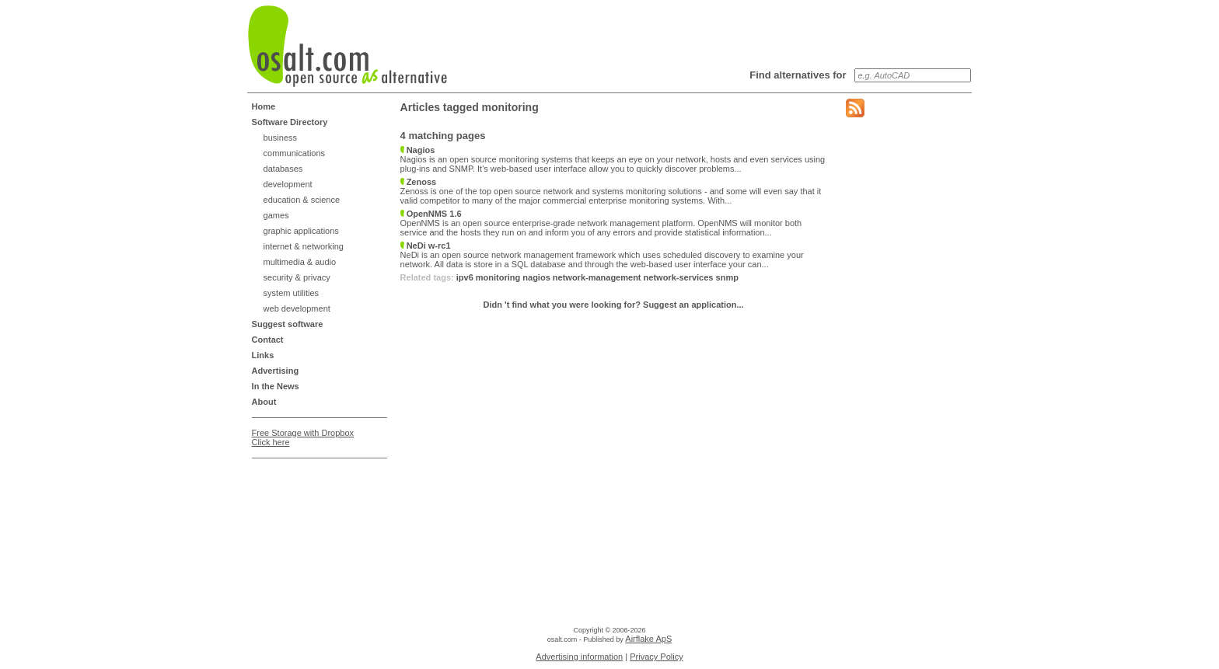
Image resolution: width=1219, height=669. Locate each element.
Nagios (417, 150)
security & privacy (297, 277)
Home (264, 106)
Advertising (275, 370)
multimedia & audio (300, 262)
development (288, 184)
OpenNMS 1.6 (431, 213)
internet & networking (304, 246)
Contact (268, 339)
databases (283, 168)
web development (297, 308)
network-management (597, 277)
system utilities (292, 293)
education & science (302, 199)
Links (263, 355)
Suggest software (287, 324)
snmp (727, 277)
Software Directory (290, 122)
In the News (275, 386)
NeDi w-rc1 (425, 245)
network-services (679, 277)
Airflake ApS (648, 638)
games (276, 215)
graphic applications (301, 230)
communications (294, 153)
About (264, 401)
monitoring (498, 277)
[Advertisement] (314, 503)
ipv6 (464, 277)
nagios (536, 277)
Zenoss (418, 181)
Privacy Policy (656, 656)
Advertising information (579, 656)
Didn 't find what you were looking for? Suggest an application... (614, 304)
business (280, 137)
